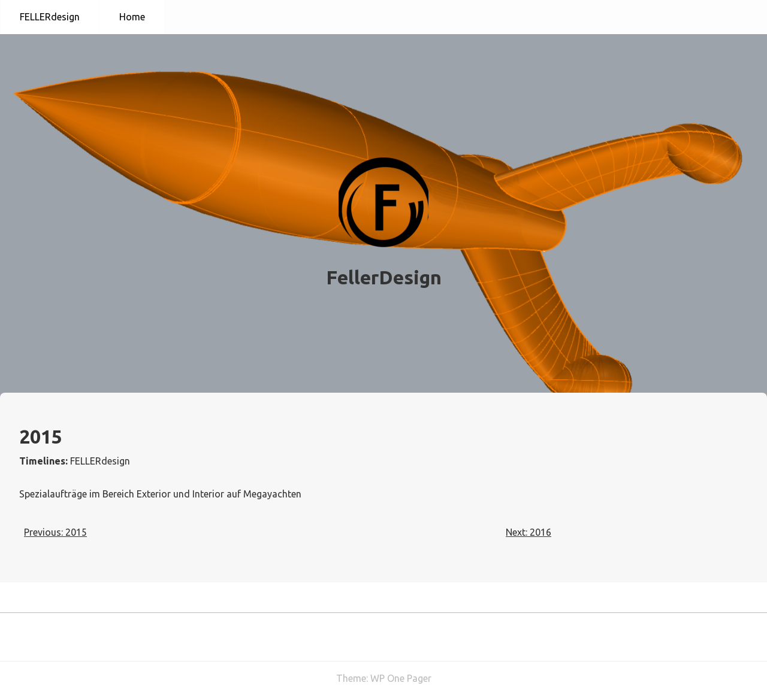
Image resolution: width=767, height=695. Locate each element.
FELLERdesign (50, 16)
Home (132, 16)
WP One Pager (400, 678)
